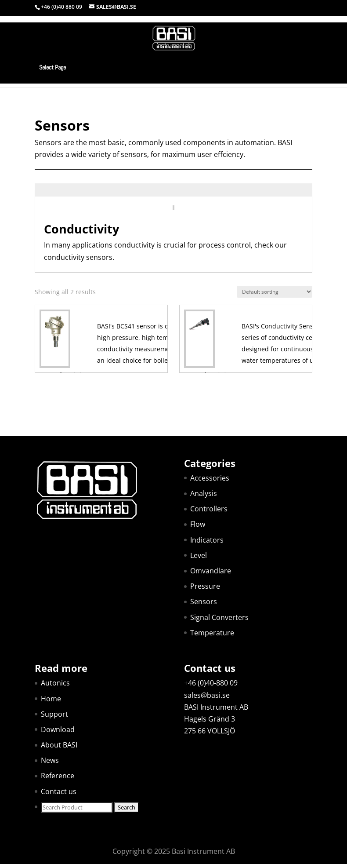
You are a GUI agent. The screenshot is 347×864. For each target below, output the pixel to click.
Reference (57, 775)
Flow (197, 524)
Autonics (55, 683)
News (50, 760)
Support (54, 714)
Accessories (209, 478)
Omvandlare (210, 571)
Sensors (203, 601)
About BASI (59, 745)
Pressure (205, 586)
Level (198, 555)
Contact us (58, 791)
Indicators (207, 540)
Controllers (209, 509)
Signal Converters (219, 617)
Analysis (203, 493)
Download (58, 729)
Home (51, 699)
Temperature (212, 633)
